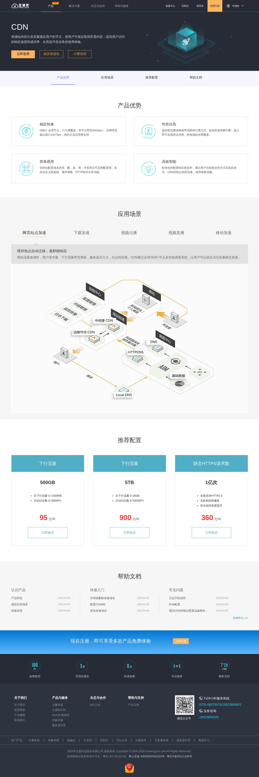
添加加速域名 (98, 610)
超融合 (71, 740)
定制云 (104, 740)
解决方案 (74, 5)
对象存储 (57, 720)
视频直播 (176, 233)
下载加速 (82, 233)
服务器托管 (59, 725)
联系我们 (19, 720)
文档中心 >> (240, 618)
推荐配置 (151, 77)
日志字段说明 (177, 598)
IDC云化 (95, 704)
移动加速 (224, 233)
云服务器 (57, 704)
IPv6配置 (174, 604)
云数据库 (140, 740)
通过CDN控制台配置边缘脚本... (188, 610)
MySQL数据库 (61, 715)
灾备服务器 (161, 740)
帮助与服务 (122, 5)
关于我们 (19, 704)
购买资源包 (51, 54)
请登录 (200, 6)
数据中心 (204, 740)
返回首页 (20, 6)
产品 (50, 5)
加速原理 (16, 610)
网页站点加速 (34, 233)
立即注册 (180, 641)
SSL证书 (122, 740)
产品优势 (63, 77)
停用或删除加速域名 (102, 598)
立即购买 (47, 532)
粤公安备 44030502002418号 (147, 756)
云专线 (88, 740)
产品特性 (16, 598)
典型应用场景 (19, 604)
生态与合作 (98, 5)
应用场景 (107, 77)
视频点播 (129, 233)
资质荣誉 (19, 709)
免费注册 (215, 6)
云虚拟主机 (59, 709)
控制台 (185, 6)
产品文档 (133, 704)
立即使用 (23, 54)
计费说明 (80, 54)
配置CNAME (98, 604)
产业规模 (19, 715)
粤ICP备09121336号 (179, 756)
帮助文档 (196, 77)
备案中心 (170, 6)
